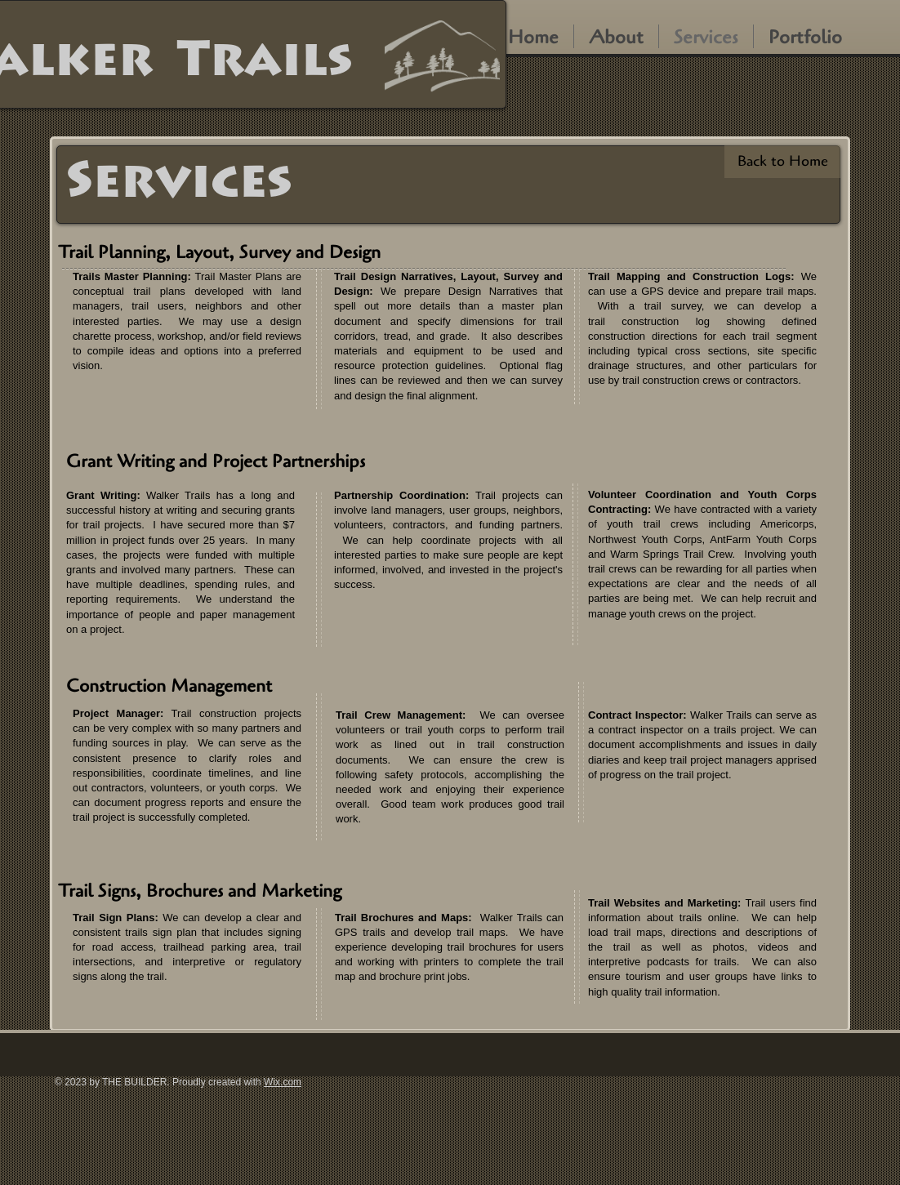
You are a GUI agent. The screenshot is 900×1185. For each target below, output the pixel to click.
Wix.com (282, 1082)
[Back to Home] (782, 161)
